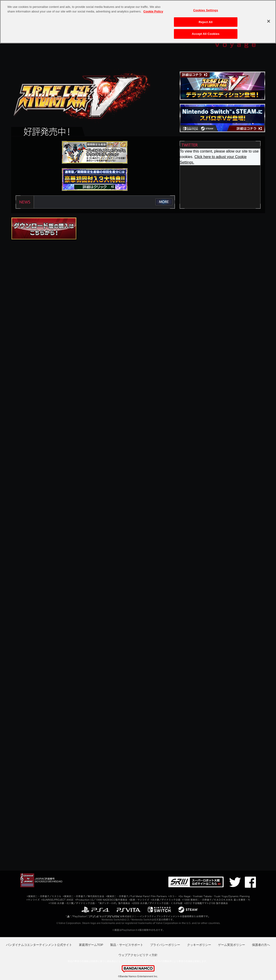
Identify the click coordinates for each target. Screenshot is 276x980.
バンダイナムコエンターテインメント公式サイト (39, 945)
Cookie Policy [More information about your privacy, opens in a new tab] (153, 11)
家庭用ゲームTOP (91, 945)
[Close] (269, 21)
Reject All (205, 22)
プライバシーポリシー (165, 945)
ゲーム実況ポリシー (231, 945)
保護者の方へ (261, 945)
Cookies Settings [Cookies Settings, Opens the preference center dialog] (205, 10)
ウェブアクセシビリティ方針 (138, 955)
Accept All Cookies (205, 34)
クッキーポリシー (199, 945)
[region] (138, 21)
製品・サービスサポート (126, 945)
